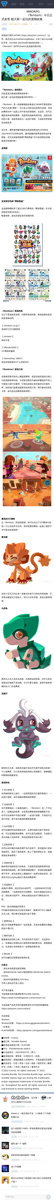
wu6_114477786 (18, 1107)
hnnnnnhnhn (16, 1148)
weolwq (14, 1171)
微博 (51, 24)
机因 (22, 4)
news (4, 29)
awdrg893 (15, 1160)
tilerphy (14, 1186)
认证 (49, 4)
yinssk (4, 24)
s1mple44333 (17, 1122)
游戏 (13, 4)
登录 (41, 4)
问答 (31, 4)
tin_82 (14, 1137)
